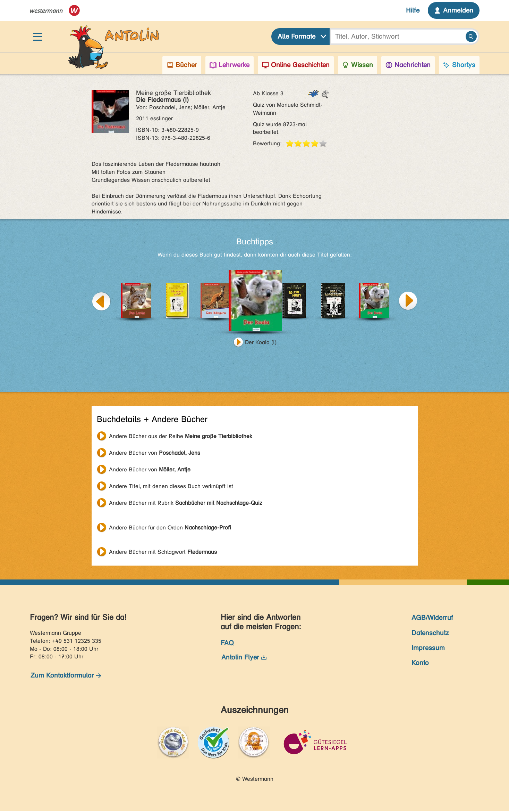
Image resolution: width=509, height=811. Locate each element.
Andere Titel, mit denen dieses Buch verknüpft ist (171, 486)
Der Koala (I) (261, 342)
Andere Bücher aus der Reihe (180, 436)
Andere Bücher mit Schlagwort (163, 552)
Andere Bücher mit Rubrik (185, 503)
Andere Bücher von (154, 452)
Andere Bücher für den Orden (170, 527)
